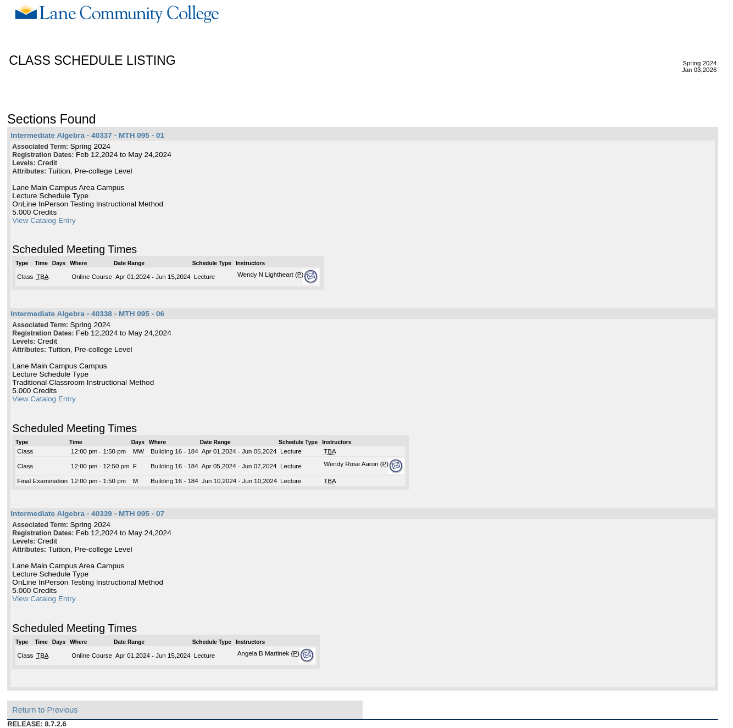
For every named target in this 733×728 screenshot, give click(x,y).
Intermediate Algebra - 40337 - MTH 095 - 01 (87, 135)
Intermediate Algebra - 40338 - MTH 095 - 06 (87, 314)
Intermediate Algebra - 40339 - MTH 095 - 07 (87, 513)
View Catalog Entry (43, 220)
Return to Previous (44, 709)
